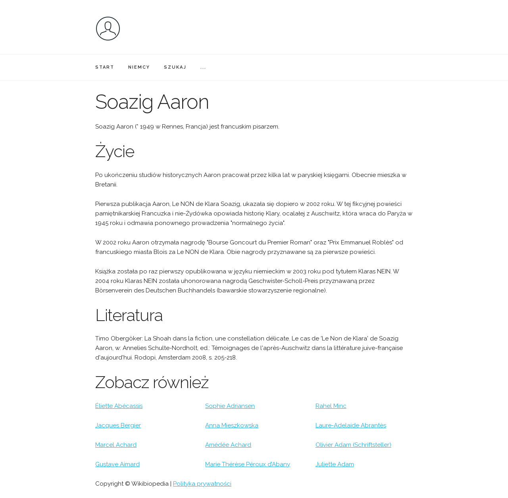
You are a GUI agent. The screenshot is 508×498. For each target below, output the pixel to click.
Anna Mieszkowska (231, 425)
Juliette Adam (335, 464)
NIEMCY (139, 67)
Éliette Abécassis (118, 406)
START (104, 67)
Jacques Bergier (118, 425)
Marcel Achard (116, 444)
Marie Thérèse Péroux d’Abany (247, 464)
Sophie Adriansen (230, 406)
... (203, 67)
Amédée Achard (228, 444)
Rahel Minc (331, 406)
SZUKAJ (175, 67)
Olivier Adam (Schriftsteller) (353, 444)
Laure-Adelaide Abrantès (351, 425)
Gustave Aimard (117, 464)
